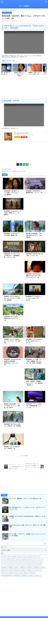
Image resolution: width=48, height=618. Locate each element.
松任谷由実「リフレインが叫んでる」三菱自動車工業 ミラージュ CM (34, 405)
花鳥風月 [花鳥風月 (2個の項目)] (26, 571)
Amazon (17, 137)
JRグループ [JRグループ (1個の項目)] (36, 554)
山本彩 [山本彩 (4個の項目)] (43, 565)
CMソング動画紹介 (24, 6)
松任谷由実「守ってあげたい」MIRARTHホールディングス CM (12, 318)
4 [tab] (22, 78)
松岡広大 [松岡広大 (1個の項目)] (17, 568)
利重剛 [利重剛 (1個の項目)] (11, 565)
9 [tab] (28, 78)
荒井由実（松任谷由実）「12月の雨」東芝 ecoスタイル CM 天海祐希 (34, 235)
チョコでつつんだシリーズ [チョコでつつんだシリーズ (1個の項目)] (28, 560)
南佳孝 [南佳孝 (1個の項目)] (16, 565)
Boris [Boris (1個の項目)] (19, 554)
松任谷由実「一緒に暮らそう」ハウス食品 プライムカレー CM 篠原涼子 (12, 192)
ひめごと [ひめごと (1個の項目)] (31, 557)
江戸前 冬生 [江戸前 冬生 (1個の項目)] (4, 571)
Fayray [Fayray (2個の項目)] (30, 554)
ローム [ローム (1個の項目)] (33, 562)
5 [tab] (23, 78)
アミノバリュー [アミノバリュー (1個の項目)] (39, 557)
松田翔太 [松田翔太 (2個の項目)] (23, 568)
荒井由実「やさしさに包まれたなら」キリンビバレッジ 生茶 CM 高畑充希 (12, 298)
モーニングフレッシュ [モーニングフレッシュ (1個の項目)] (18, 562)
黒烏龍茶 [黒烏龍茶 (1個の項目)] (38, 573)
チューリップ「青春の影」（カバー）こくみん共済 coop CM (25, 496)
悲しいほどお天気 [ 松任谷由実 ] (21, 133)
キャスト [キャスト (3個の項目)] (4, 560)
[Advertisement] (24, 89)
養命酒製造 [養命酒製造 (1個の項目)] (24, 573)
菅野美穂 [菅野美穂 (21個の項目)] (32, 571)
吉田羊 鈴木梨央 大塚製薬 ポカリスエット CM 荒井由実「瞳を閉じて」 (34, 383)
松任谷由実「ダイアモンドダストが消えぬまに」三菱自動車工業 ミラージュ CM (12, 255)
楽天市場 (24, 137)
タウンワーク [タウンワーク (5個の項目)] (18, 560)
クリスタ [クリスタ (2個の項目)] (10, 560)
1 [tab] (18, 78)
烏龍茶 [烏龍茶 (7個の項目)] (11, 571)
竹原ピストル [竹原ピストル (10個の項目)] (18, 571)
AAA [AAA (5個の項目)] (9, 554)
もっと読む (25, 455)
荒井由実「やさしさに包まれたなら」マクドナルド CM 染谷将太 (12, 341)
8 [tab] (27, 78)
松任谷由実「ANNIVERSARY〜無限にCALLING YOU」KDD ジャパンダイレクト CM (34, 275)
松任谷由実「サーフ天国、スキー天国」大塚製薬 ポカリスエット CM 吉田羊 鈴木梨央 (34, 361)
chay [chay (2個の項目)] (24, 554)
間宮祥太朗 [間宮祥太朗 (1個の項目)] (17, 573)
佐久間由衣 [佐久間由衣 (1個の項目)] (4, 565)
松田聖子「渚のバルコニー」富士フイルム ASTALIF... (24, 74)
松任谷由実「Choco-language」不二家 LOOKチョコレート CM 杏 (34, 341)
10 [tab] (30, 78)
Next (45, 70)
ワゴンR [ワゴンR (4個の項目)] (39, 562)
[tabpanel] (9, 70)
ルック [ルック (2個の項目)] (27, 562)
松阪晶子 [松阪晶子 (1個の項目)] (30, 568)
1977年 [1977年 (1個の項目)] (4, 554)
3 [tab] (21, 78)
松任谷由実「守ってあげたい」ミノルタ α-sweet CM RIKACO (34, 298)
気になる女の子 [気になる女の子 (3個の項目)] (37, 568)
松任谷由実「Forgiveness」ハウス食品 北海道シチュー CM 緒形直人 (12, 212)
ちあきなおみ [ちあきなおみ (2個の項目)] (24, 557)
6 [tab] (25, 78)
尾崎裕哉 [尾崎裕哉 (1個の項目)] (36, 565)
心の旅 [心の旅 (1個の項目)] (11, 568)
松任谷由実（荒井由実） (7, 169)
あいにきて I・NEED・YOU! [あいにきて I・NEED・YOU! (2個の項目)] (7, 557)
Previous (3, 70)
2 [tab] (20, 78)
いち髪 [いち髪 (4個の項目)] (17, 557)
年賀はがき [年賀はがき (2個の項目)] (4, 568)
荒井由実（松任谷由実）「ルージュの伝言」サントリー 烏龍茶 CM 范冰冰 (12, 405)
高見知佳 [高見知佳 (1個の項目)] (31, 573)
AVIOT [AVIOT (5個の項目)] (14, 554)
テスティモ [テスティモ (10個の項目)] (39, 560)
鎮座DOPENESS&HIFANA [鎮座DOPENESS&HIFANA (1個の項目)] (7, 573)
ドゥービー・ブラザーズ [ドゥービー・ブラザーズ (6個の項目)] (7, 562)
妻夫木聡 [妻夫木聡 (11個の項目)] (29, 565)
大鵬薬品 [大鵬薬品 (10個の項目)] (22, 565)
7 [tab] (26, 78)
